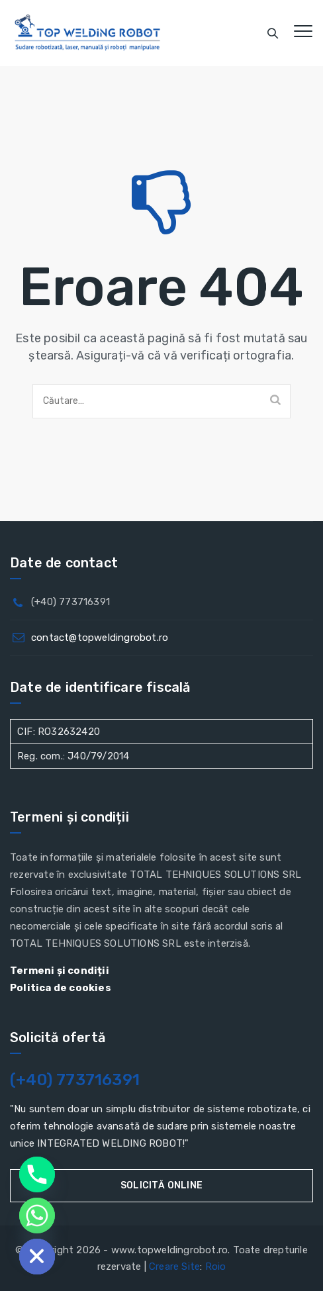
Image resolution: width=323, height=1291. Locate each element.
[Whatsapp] (37, 1215)
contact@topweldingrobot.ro (99, 638)
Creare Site (174, 1266)
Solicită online (161, 1185)
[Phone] (37, 1174)
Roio (215, 1266)
